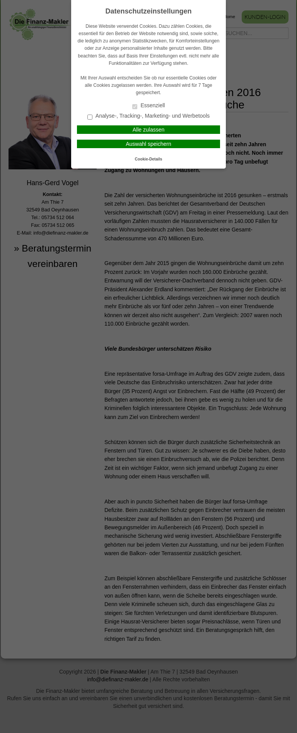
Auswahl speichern (148, 144)
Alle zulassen (149, 130)
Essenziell (148, 106)
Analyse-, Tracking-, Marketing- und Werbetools (148, 116)
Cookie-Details (148, 159)
